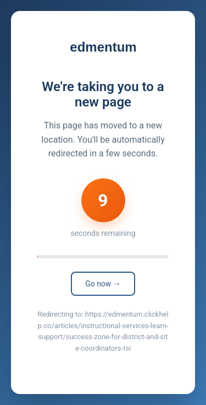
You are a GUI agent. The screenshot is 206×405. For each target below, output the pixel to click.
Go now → (103, 283)
